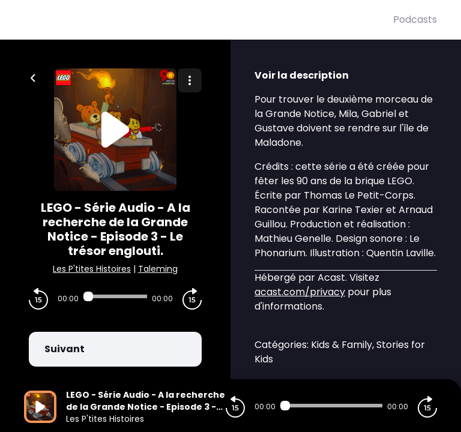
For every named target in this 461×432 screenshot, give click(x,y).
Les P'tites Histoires (92, 269)
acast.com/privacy (300, 292)
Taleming (158, 269)
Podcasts (415, 19)
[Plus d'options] (190, 80)
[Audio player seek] (115, 296)
